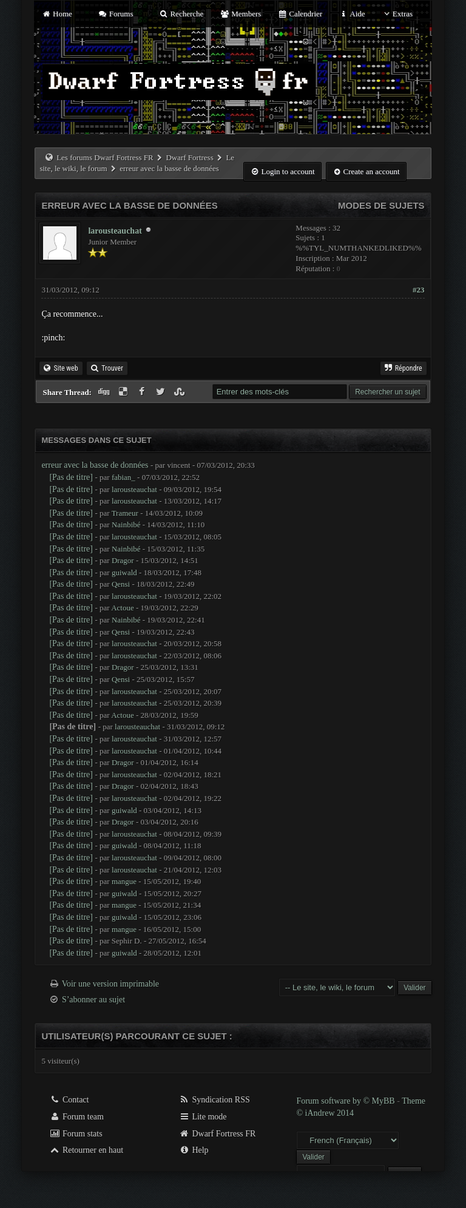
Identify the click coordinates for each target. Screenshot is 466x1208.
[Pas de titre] (71, 477)
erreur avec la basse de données (94, 465)
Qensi (121, 584)
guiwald (124, 572)
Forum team (76, 1116)
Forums (115, 13)
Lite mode (203, 1116)
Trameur (125, 513)
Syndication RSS (214, 1099)
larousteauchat (114, 230)
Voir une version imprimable (110, 983)
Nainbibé (126, 524)
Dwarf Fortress (189, 157)
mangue (124, 881)
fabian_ (123, 477)
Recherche (181, 13)
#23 (419, 289)
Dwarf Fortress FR (217, 1133)
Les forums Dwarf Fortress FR (105, 157)
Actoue (122, 607)
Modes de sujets (381, 205)
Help (194, 1150)
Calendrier (300, 13)
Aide (352, 13)
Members (241, 13)
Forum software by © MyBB (346, 1100)
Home (56, 13)
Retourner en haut (86, 1150)
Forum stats (75, 1133)
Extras (397, 13)
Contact (69, 1099)
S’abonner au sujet (93, 999)
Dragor (123, 560)
